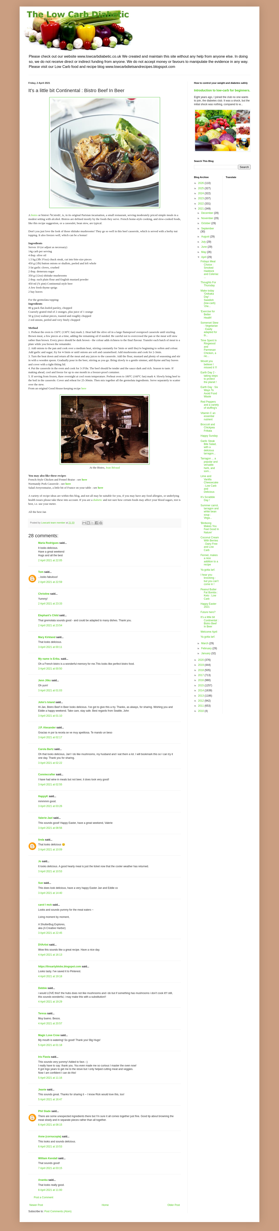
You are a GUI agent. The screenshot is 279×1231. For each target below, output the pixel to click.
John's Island (46, 702)
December (207, 213)
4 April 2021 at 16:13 (50, 954)
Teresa (42, 1013)
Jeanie (42, 1089)
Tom (40, 571)
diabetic (97, 499)
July (204, 241)
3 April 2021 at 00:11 (50, 647)
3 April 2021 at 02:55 (50, 784)
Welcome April (209, 631)
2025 (201, 188)
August (205, 236)
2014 (201, 690)
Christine (43, 593)
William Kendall (48, 1158)
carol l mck (45, 904)
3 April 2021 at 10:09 (50, 849)
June (204, 246)
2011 (201, 705)
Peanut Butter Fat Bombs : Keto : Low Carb (209, 594)
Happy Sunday (209, 435)
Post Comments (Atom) (57, 1211)
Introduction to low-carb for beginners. (222, 90)
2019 (201, 664)
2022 (201, 203)
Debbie (42, 988)
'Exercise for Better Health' (208, 314)
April (204, 257)
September (207, 228)
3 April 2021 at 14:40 (50, 892)
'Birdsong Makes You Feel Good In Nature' (210, 528)
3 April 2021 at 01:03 (50, 690)
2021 (201, 208)
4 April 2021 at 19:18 (50, 976)
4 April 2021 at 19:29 (50, 1001)
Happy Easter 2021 (208, 605)
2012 (201, 700)
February (206, 648)
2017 (201, 675)
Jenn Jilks (44, 680)
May (204, 252)
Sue (40, 882)
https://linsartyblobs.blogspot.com (59, 966)
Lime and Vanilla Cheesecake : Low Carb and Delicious (209, 484)
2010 (201, 711)
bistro (34, 215)
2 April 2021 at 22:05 (50, 560)
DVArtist (43, 944)
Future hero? (208, 612)
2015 (201, 685)
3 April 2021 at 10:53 (50, 871)
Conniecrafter (46, 774)
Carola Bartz (46, 749)
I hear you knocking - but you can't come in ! (210, 579)
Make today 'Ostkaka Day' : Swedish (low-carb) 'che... (208, 298)
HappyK (43, 796)
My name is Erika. (49, 658)
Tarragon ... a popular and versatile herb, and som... (209, 465)
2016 (201, 680)
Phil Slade (44, 1111)
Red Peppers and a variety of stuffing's (210, 405)
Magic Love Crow (49, 1035)
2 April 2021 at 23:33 (50, 603)
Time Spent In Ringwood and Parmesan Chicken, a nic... (209, 348)
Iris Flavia (44, 1056)
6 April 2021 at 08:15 (50, 1124)
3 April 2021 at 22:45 (50, 932)
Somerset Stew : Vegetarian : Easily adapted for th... (209, 329)
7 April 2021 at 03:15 (50, 1168)
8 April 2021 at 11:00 (50, 1190)
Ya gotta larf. (208, 569)
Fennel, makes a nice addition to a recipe (209, 560)
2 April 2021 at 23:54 (50, 625)
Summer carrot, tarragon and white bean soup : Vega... (210, 512)
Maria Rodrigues (48, 542)
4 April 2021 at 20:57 (50, 1023)
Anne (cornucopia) (49, 1136)
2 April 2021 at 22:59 (50, 582)
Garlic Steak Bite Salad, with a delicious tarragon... (208, 447)
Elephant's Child (48, 615)
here (83, 388)
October (206, 223)
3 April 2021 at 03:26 (50, 806)
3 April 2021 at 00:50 (50, 668)
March (205, 643)
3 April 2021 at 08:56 (50, 827)
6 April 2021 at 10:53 (50, 1146)
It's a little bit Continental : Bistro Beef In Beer (209, 622)
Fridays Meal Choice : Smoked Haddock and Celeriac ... (209, 269)
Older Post (173, 1205)
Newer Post (36, 1205)
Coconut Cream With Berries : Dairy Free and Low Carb (210, 544)
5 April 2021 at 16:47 (50, 1099)
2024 (201, 193)
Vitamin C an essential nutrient (208, 416)
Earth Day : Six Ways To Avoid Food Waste (209, 392)
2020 (201, 659)
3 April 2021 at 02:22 (50, 762)
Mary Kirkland (46, 637)
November (207, 218)
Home (105, 1205)
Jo (39, 861)
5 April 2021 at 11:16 (50, 1077)
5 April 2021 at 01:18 (50, 1045)
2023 (201, 198)
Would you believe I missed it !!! (209, 364)
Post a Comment (43, 1197)
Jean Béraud (113, 467)
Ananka (43, 1179)
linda (41, 839)
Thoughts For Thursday (208, 284)
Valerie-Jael (45, 817)
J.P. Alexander (47, 727)
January (206, 653)
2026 (201, 183)
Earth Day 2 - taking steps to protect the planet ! (209, 377)
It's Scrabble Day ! (208, 499)
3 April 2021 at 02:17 (50, 737)
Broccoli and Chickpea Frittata (208, 427)
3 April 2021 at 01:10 (50, 715)
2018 (201, 670)
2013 (201, 695)
